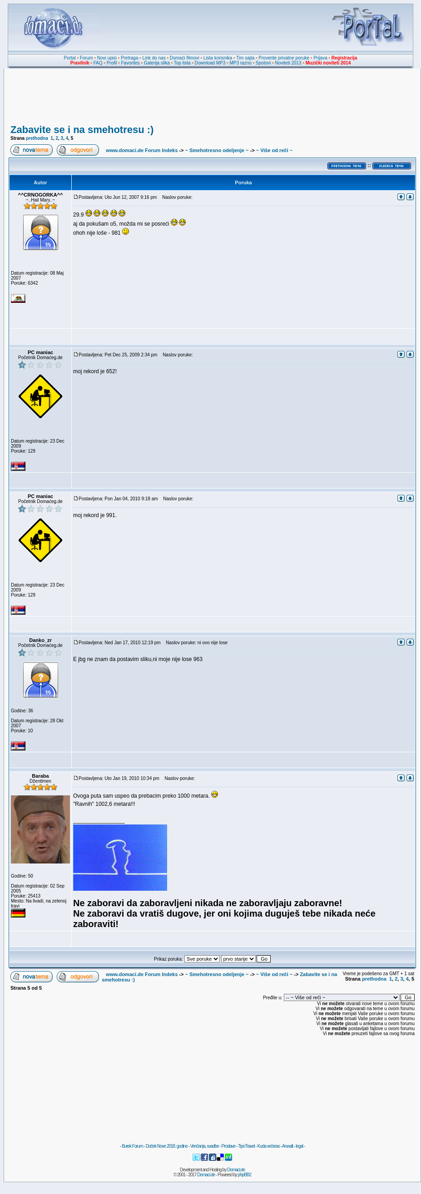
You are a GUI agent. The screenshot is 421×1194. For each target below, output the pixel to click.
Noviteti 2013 (288, 62)
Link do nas (154, 57)
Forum (86, 57)
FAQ (98, 62)
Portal (70, 57)
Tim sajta (245, 57)
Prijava (320, 57)
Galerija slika (157, 62)
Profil (112, 62)
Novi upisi (107, 57)
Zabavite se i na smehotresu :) (82, 129)
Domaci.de (236, 1169)
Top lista (182, 62)
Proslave (228, 1146)
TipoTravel (246, 1146)
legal (299, 1146)
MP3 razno (240, 62)
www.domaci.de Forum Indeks (142, 150)
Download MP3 (210, 62)
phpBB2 (245, 1174)
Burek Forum (132, 1146)
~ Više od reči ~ (274, 150)
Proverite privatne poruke (283, 57)
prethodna (37, 138)
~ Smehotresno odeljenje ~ (216, 150)
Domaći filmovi (184, 57)
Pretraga (129, 57)
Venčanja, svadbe (204, 1146)
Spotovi (263, 62)
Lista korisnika (217, 57)
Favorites (130, 62)
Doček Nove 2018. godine (167, 1146)
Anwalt (287, 1146)
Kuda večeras (268, 1146)
